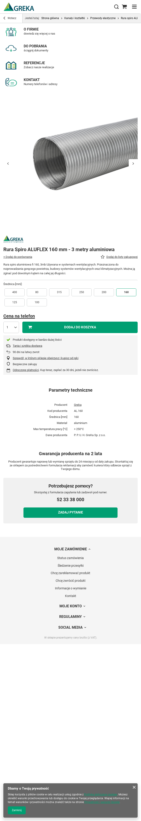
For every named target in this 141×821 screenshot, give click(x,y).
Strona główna (50, 18)
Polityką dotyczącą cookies (100, 794)
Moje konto (70, 606)
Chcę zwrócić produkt (71, 580)
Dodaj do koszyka (80, 327)
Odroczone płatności (26, 370)
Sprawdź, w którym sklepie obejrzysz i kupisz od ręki (45, 358)
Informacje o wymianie (70, 588)
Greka (78, 404)
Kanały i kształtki (74, 18)
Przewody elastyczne (103, 18)
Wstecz (9, 19)
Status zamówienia (70, 558)
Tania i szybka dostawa (27, 345)
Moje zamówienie (70, 549)
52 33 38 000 (70, 499)
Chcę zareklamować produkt (70, 573)
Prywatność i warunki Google (102, 802)
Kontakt (70, 596)
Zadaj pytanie (70, 512)
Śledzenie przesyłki (71, 565)
